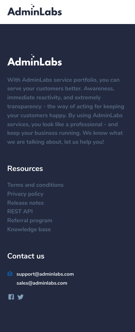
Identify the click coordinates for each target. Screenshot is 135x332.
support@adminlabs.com (40, 274)
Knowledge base (32, 230)
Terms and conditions (39, 185)
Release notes (29, 203)
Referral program (33, 221)
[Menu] (120, 12)
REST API (23, 212)
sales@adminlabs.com (42, 283)
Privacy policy (29, 194)
